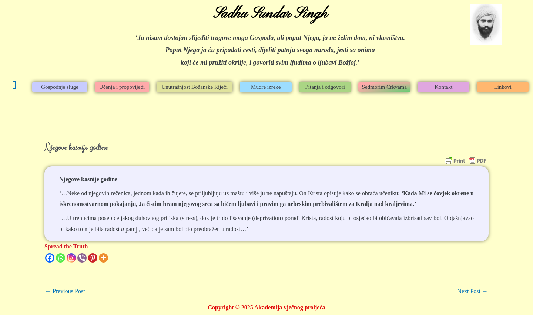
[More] (103, 257)
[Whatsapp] (60, 257)
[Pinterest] (92, 257)
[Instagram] (71, 257)
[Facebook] (49, 257)
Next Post (472, 291)
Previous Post (65, 291)
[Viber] (82, 257)
